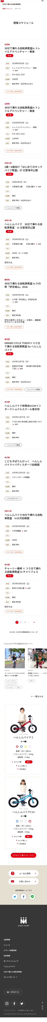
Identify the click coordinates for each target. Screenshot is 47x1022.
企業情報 (7, 944)
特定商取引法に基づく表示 (25, 1015)
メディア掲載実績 (10, 955)
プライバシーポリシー (10, 1015)
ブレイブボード (9, 982)
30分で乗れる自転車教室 (13, 976)
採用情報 (7, 960)
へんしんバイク (9, 971)
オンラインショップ (11, 965)
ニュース (7, 949)
